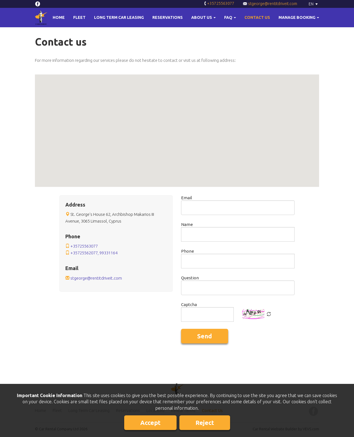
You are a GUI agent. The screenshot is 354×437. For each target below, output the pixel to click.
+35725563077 (219, 3)
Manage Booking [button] (299, 17)
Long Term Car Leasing (119, 17)
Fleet (79, 17)
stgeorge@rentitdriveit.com (270, 3)
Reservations (167, 17)
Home (59, 17)
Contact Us (257, 17)
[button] (203, 17)
